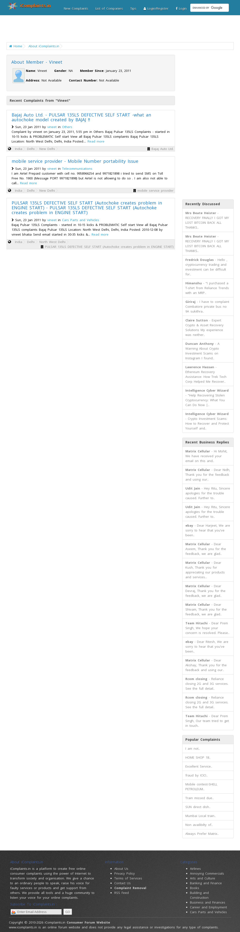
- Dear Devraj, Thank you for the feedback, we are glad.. (205, 591)
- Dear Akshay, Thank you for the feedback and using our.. (206, 665)
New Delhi (47, 149)
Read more (95, 141)
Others (67, 127)
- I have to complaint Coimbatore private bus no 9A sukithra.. (207, 306)
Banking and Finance (206, 883)
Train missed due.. (199, 798)
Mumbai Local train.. (200, 816)
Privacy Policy (124, 873)
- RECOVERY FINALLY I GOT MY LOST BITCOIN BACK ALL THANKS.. (207, 220)
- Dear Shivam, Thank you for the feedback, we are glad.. (206, 609)
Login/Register (156, 8)
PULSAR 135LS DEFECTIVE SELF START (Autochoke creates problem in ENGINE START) (109, 247)
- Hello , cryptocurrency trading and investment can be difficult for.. (206, 267)
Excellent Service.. (198, 766)
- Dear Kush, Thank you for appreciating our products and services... (205, 569)
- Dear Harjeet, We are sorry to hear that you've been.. (207, 530)
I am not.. (192, 748)
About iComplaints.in (44, 46)
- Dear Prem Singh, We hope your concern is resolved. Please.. (207, 628)
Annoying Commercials (207, 873)
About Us (121, 868)
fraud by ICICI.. (196, 775)
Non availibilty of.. (199, 825)
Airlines (195, 868)
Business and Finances (207, 902)
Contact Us (122, 883)
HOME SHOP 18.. (198, 757)
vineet (52, 127)
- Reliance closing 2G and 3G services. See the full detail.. (206, 684)
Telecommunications (77, 168)
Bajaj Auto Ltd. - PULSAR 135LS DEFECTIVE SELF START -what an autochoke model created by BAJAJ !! (81, 117)
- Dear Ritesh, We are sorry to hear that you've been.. (206, 646)
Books (194, 888)
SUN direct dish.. (198, 807)
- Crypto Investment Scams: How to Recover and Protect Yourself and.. (207, 421)
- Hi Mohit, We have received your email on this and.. (206, 456)
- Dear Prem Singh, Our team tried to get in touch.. (207, 721)
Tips (133, 8)
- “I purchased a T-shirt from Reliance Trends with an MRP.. (207, 288)
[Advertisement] (121, 30)
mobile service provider (156, 190)
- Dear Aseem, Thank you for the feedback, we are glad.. (205, 549)
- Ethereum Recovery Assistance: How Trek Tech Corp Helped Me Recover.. (205, 374)
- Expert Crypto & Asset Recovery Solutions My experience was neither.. (204, 327)
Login (181, 8)
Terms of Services (128, 878)
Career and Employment (208, 907)
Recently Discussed (202, 204)
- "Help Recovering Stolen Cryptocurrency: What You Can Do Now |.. (207, 397)
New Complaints (76, 8)
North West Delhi (52, 242)
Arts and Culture (202, 878)
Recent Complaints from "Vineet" (40, 100)
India (18, 149)
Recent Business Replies (207, 442)
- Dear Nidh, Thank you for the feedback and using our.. (207, 475)
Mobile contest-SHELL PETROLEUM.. (201, 786)
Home (15, 46)
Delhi (31, 149)
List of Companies (109, 8)
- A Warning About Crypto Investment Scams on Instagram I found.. (202, 350)
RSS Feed (121, 893)
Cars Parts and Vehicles (80, 220)
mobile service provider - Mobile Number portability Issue (75, 161)
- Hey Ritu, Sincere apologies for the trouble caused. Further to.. (207, 493)
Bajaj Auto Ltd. (163, 149)
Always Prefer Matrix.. (202, 833)
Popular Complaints (202, 739)
